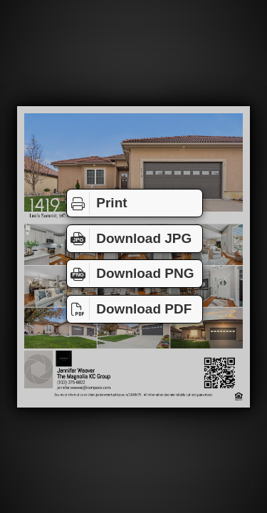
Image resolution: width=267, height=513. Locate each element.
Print (97, 203)
